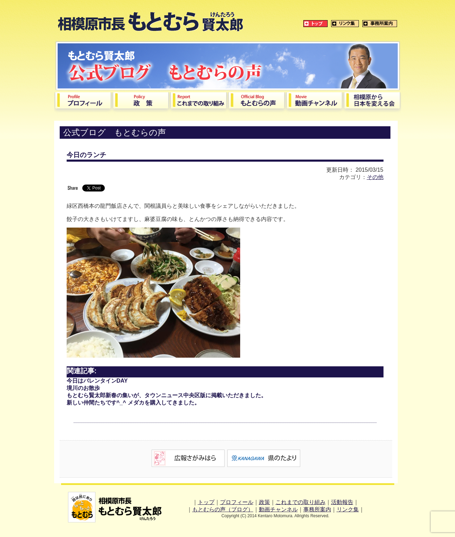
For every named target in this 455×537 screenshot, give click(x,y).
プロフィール (236, 502)
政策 (264, 502)
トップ (206, 502)
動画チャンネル (278, 509)
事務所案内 (317, 509)
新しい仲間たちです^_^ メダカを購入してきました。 (133, 403)
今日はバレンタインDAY (97, 381)
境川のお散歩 (83, 388)
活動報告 (342, 502)
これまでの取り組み (301, 502)
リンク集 (348, 509)
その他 (375, 177)
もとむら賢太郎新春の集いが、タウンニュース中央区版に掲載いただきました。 (167, 395)
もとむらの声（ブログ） (222, 509)
